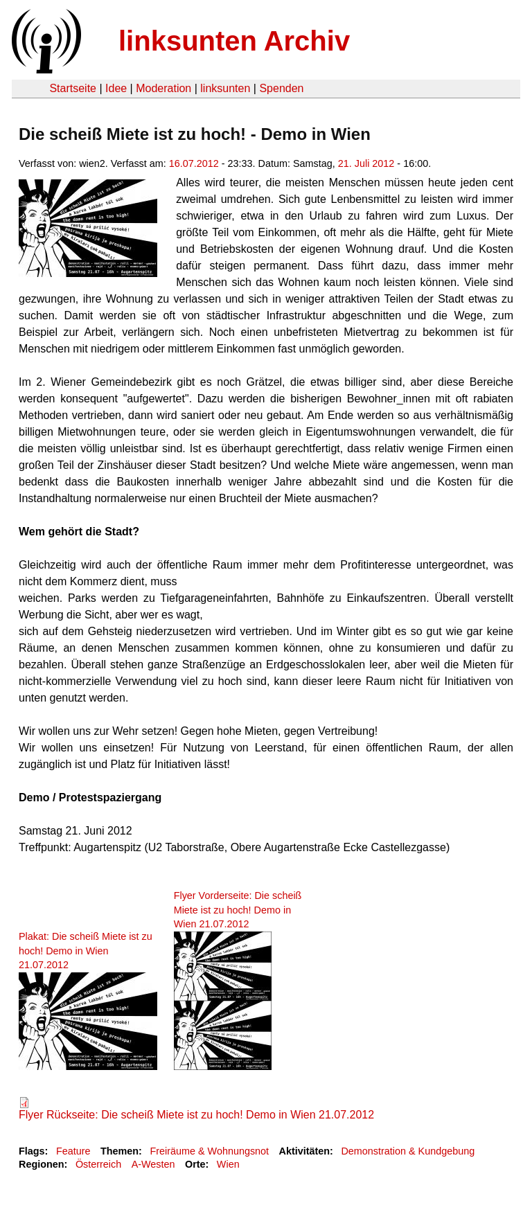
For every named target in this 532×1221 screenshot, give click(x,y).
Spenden (281, 88)
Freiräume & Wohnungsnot (209, 1151)
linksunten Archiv (234, 41)
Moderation (163, 88)
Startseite (72, 88)
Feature (73, 1151)
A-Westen (153, 1164)
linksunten (225, 88)
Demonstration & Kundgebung (408, 1151)
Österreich (98, 1164)
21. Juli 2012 (366, 163)
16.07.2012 (194, 163)
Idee (116, 88)
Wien (228, 1164)
